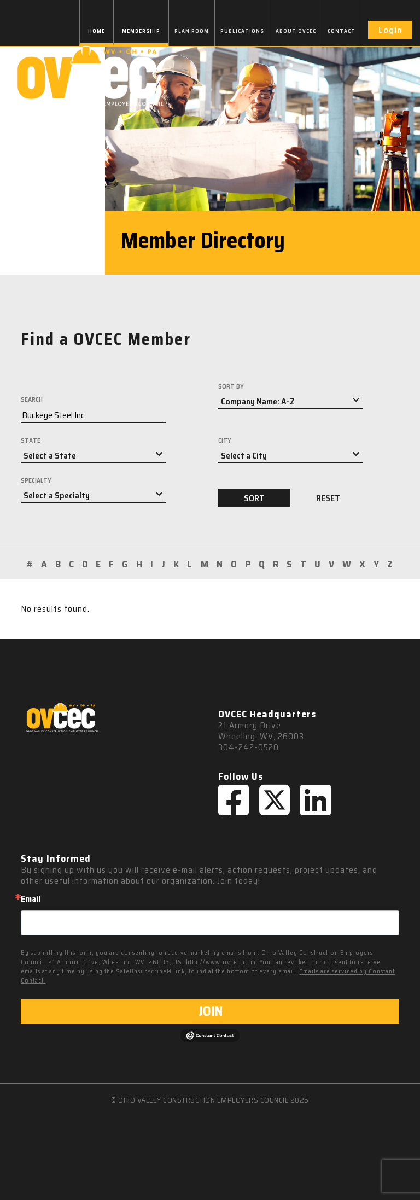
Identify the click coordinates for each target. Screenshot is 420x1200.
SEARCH (32, 399)
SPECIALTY (36, 480)
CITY (224, 440)
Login (390, 30)
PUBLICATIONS (242, 31)
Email (30, 899)
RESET (328, 498)
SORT (254, 498)
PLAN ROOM (191, 31)
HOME (96, 31)
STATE (30, 440)
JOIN (210, 1011)
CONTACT (341, 31)
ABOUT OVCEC (296, 31)
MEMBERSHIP (141, 31)
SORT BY (231, 386)
